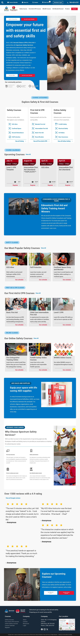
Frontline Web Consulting (67, 634)
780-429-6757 (74, 2)
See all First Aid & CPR (41, 141)
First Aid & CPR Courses (35, 8)
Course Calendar (13, 2)
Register (16, 185)
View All (28, 154)
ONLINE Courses (46, 8)
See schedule (20, 279)
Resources (26, 623)
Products (67, 8)
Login (24, 625)
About (24, 619)
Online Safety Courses (11, 623)
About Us (26, 2)
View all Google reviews (13, 498)
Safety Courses (23, 8)
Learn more (53, 228)
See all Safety (20, 141)
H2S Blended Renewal (58, 8)
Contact (36, 2)
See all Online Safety (65, 141)
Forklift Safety (62, 124)
